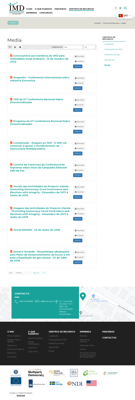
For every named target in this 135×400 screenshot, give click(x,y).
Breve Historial (13, 336)
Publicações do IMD (113, 49)
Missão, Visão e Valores (14, 341)
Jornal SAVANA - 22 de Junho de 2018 (36, 229)
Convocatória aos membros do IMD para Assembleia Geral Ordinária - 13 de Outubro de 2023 (39, 58)
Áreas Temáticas (35, 338)
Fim (44, 273)
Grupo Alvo (33, 351)
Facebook (116, 8)
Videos (83, 349)
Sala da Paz (109, 60)
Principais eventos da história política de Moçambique (88, 355)
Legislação (109, 44)
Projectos (32, 348)
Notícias (83, 336)
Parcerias (108, 332)
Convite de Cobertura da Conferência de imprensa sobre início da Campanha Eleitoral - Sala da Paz (39, 167)
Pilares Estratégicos (33, 343)
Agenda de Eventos (85, 341)
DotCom (21, 395)
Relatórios (11, 353)
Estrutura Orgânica (15, 349)
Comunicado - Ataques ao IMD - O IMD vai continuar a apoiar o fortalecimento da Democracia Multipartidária (38, 145)
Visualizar (79, 61)
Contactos (12, 357)
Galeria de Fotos (87, 345)
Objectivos (12, 345)
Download (79, 56)
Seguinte (36, 273)
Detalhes (78, 66)
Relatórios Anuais (112, 54)
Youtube (120, 8)
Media (107, 65)
